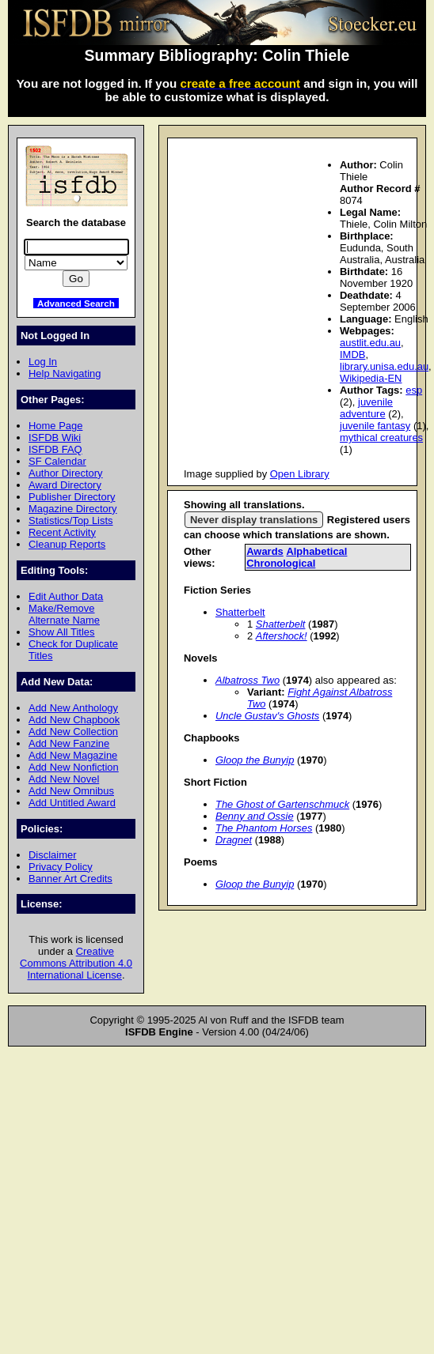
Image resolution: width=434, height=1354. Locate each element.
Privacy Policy (61, 867)
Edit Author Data (66, 596)
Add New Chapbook (74, 720)
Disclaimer (52, 855)
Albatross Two (247, 680)
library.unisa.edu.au (384, 366)
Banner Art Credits (70, 878)
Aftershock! (281, 636)
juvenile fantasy (375, 426)
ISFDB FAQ (55, 449)
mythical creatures (381, 437)
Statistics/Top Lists (71, 520)
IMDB (352, 354)
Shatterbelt (240, 612)
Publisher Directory (72, 497)
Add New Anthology (73, 708)
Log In (43, 362)
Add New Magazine (73, 755)
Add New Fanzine (69, 743)
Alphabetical (316, 551)
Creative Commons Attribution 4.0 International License (76, 963)
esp (413, 390)
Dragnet (233, 840)
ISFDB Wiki (55, 437)
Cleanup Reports (67, 544)
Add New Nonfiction (74, 767)
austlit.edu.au (370, 343)
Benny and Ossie (254, 816)
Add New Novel (64, 779)
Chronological (280, 563)
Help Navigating (65, 373)
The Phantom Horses (263, 828)
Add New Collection (73, 731)
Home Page (55, 426)
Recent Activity (62, 532)
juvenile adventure (366, 408)
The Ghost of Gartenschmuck (282, 804)
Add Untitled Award (72, 803)
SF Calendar (57, 461)
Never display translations (254, 520)
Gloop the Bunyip (254, 760)
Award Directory (65, 485)
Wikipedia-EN (371, 378)
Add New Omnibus (71, 791)
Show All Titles (62, 632)
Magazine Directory (73, 509)
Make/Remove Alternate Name (64, 614)
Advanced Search (76, 303)
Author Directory (66, 473)
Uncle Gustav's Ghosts (267, 716)
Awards (265, 551)
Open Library (299, 474)
